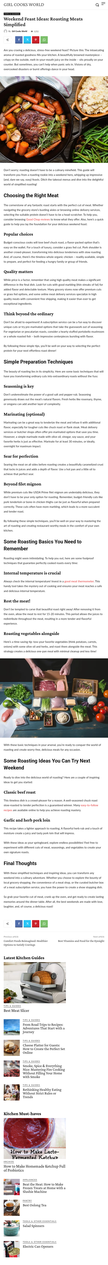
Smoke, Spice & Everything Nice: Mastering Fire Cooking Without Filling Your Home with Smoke (44, 1071)
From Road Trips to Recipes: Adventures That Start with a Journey (44, 1028)
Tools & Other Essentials (39, 1221)
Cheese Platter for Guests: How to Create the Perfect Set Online (44, 1048)
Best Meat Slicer (16, 1010)
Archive (9, 1161)
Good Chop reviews (38, 219)
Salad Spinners (33, 1226)
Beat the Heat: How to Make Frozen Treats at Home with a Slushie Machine (44, 1188)
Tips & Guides (12, 14)
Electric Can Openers (38, 1246)
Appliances (30, 1180)
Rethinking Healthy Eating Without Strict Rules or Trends (42, 1093)
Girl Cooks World (19, 31)
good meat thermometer (79, 581)
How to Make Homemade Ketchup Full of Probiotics (34, 1168)
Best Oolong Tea (34, 1205)
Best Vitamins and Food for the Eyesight (81, 940)
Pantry (27, 1200)
